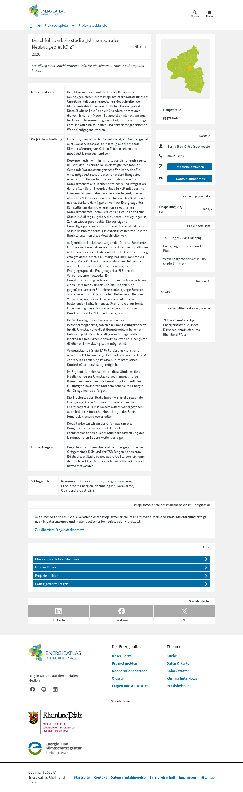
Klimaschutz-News (182, 678)
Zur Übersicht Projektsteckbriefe (58, 529)
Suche (172, 655)
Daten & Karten (179, 663)
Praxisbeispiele (179, 685)
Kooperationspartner (129, 670)
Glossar (118, 678)
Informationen (45, 567)
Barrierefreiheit (162, 777)
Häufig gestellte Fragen (51, 584)
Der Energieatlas (126, 646)
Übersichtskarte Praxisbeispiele (57, 559)
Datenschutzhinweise (128, 777)
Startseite (82, 777)
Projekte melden (46, 575)
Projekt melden (124, 663)
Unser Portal (122, 655)
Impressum (188, 777)
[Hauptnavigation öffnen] (209, 15)
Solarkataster (178, 670)
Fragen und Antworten (130, 685)
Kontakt (100, 777)
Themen (174, 646)
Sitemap (208, 777)
